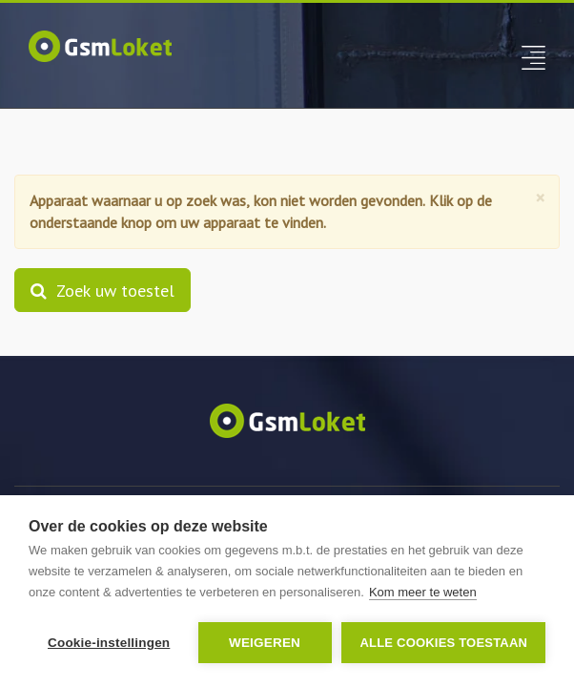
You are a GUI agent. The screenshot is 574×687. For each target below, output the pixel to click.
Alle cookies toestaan (444, 642)
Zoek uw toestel (102, 290)
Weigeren (264, 642)
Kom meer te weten (423, 592)
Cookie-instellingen (109, 642)
